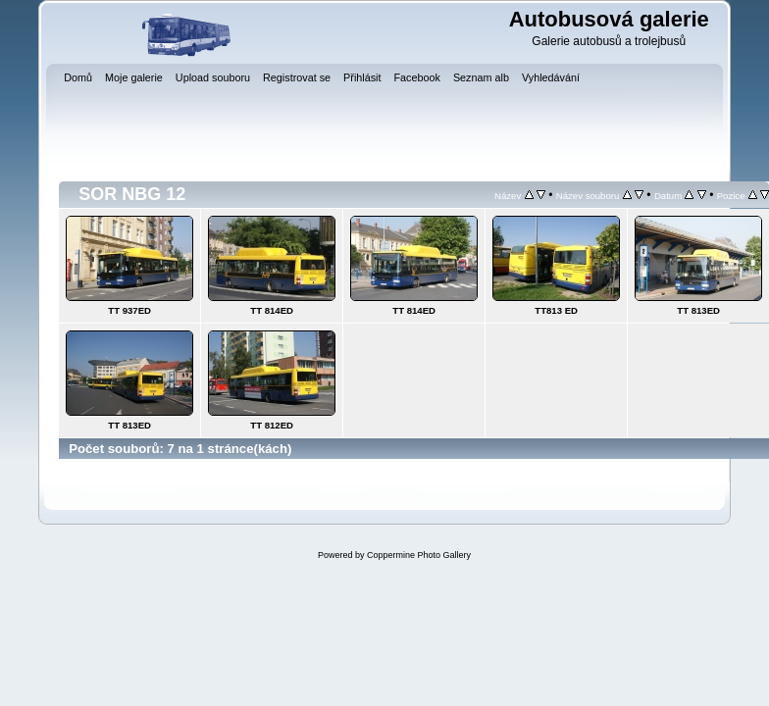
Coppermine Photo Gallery (419, 555)
